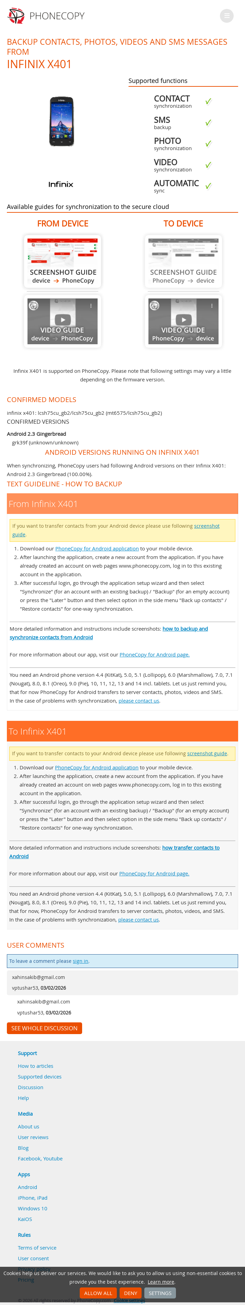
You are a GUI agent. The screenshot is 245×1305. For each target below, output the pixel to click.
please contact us (139, 700)
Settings (160, 1293)
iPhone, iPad (32, 1197)
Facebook (29, 1158)
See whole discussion (44, 1028)
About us (28, 1126)
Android (27, 1186)
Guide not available (62, 321)
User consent (33, 1258)
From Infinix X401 (62, 261)
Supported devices (40, 1076)
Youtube (53, 1158)
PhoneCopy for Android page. (155, 654)
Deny (130, 1293)
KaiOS (25, 1218)
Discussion (30, 1087)
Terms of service (37, 1247)
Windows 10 (32, 1208)
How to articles (35, 1065)
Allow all (98, 1293)
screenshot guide (207, 753)
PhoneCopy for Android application (97, 548)
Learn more (161, 1282)
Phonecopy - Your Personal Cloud (47, 16)
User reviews (33, 1137)
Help (23, 1097)
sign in (80, 961)
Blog (23, 1147)
